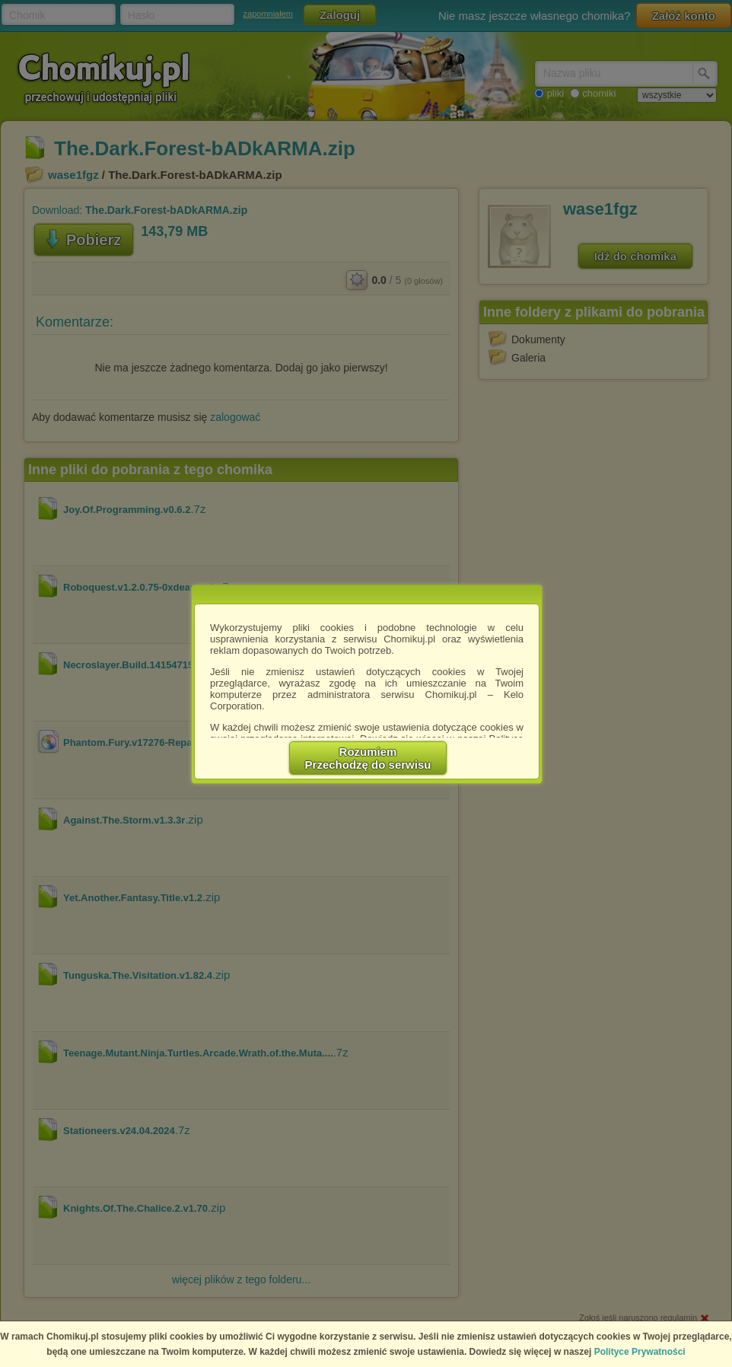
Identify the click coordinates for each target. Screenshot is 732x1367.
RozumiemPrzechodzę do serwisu (368, 758)
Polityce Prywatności (640, 1351)
